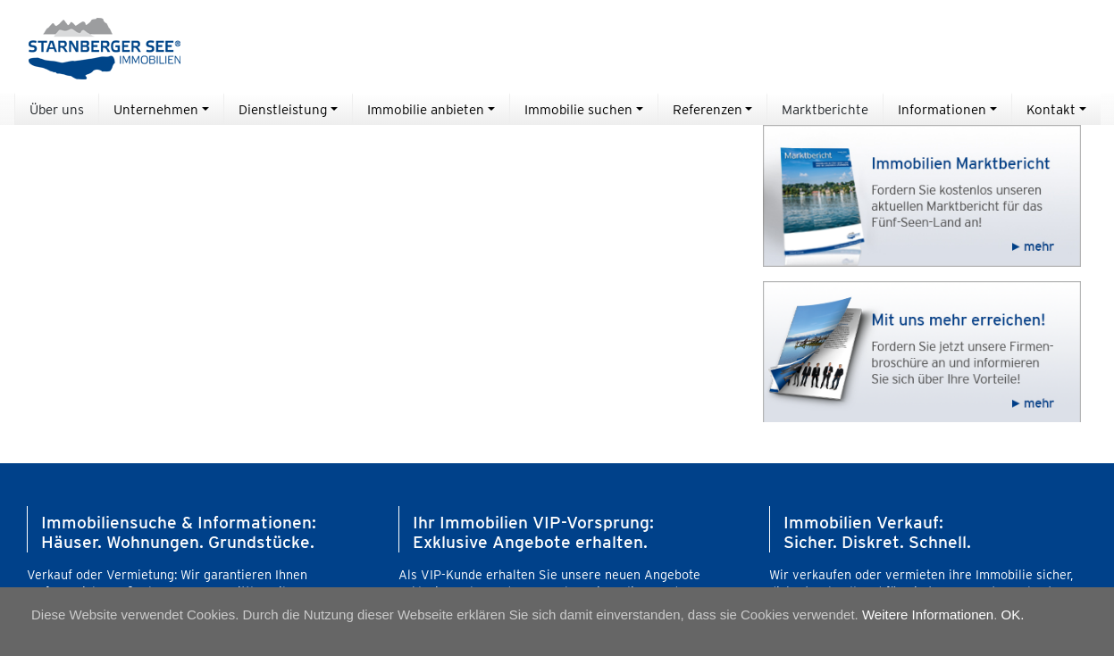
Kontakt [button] (1051, 109)
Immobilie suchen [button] (578, 109)
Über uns (56, 109)
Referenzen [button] (707, 109)
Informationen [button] (942, 109)
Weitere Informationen (927, 614)
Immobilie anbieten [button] (425, 109)
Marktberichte (825, 109)
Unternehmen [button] (155, 109)
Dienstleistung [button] (283, 109)
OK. (1013, 614)
